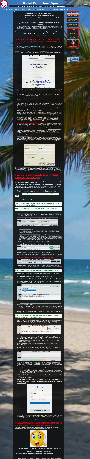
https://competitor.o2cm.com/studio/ (35, 26)
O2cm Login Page (45, 19)
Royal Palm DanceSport (41, 3)
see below (40, 24)
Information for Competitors (25, 307)
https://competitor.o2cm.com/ (23, 103)
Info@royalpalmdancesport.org (25, 199)
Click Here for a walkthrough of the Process (28, 27)
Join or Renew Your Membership (73, 43)
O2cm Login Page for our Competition (39, 180)
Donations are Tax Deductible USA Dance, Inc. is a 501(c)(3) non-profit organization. (73, 37)
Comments (87, 4)
